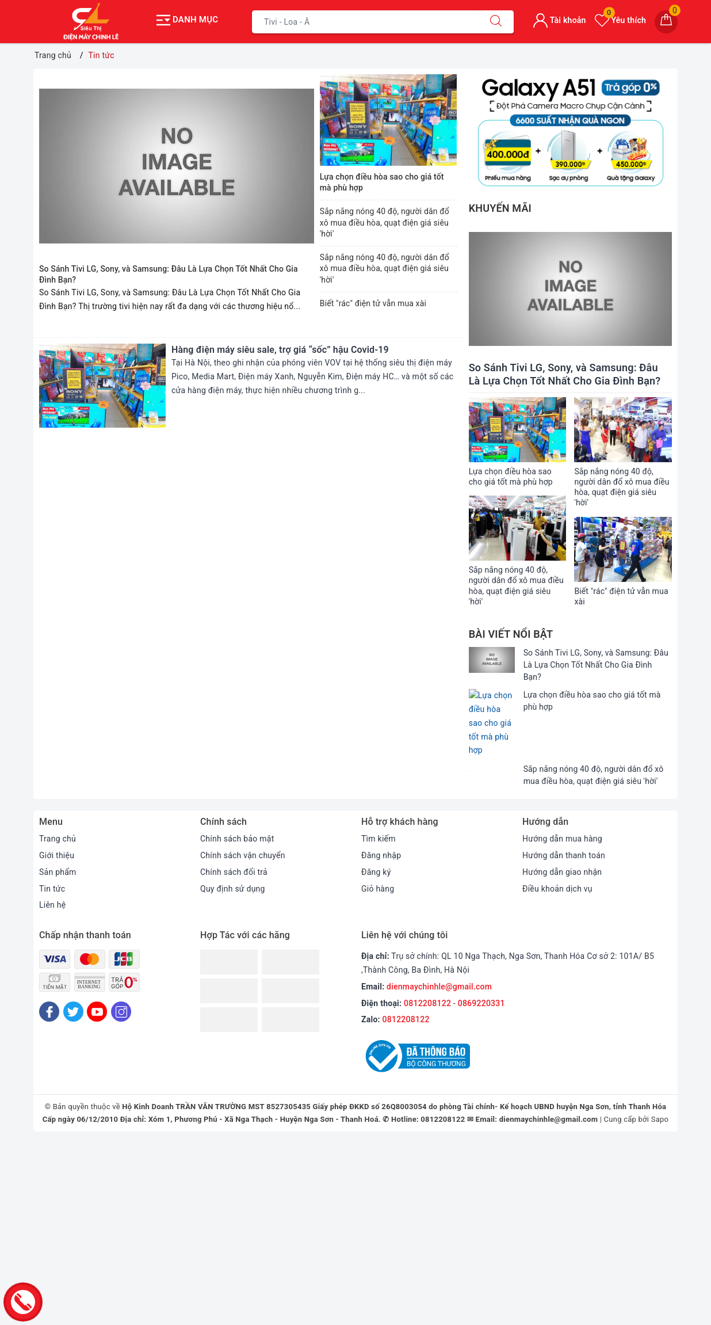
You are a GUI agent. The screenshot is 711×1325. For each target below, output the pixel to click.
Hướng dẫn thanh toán (563, 811)
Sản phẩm (58, 827)
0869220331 (481, 959)
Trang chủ (57, 794)
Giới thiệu (56, 811)
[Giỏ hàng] (666, 21)
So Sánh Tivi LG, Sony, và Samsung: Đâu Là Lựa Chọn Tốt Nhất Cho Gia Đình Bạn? (595, 664)
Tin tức (52, 844)
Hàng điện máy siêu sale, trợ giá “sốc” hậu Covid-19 (280, 349)
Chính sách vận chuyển (242, 811)
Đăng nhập (381, 811)
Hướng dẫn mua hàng (562, 794)
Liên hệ (52, 860)
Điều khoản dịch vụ (557, 844)
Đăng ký (376, 827)
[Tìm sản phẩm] (365, 21)
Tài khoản (559, 20)
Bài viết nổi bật (511, 634)
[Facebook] (49, 967)
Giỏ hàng (377, 844)
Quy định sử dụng (232, 844)
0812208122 (427, 959)
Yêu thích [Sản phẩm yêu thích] (620, 20)
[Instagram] (121, 967)
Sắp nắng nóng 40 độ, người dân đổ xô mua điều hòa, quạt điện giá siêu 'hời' (384, 222)
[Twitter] (73, 967)
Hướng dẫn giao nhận (562, 827)
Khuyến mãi (500, 208)
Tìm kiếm (378, 794)
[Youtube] (97, 967)
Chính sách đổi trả (233, 827)
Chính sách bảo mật (237, 794)
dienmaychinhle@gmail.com (439, 942)
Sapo (660, 1075)
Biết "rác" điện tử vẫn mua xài (373, 303)
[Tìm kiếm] (496, 21)
